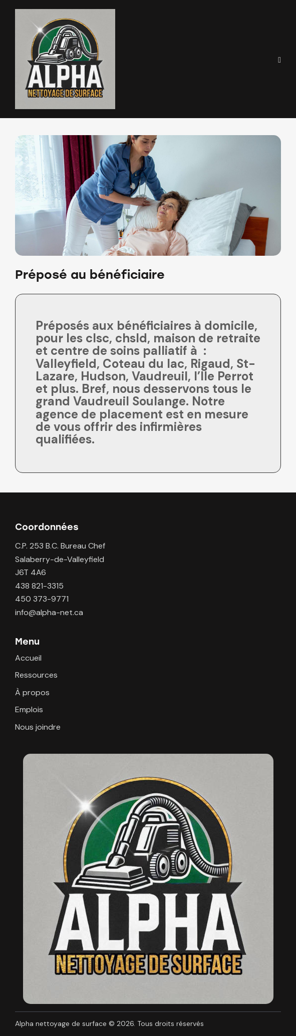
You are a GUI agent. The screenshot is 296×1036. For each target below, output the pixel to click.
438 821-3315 (39, 586)
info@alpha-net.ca (49, 612)
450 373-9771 (42, 599)
